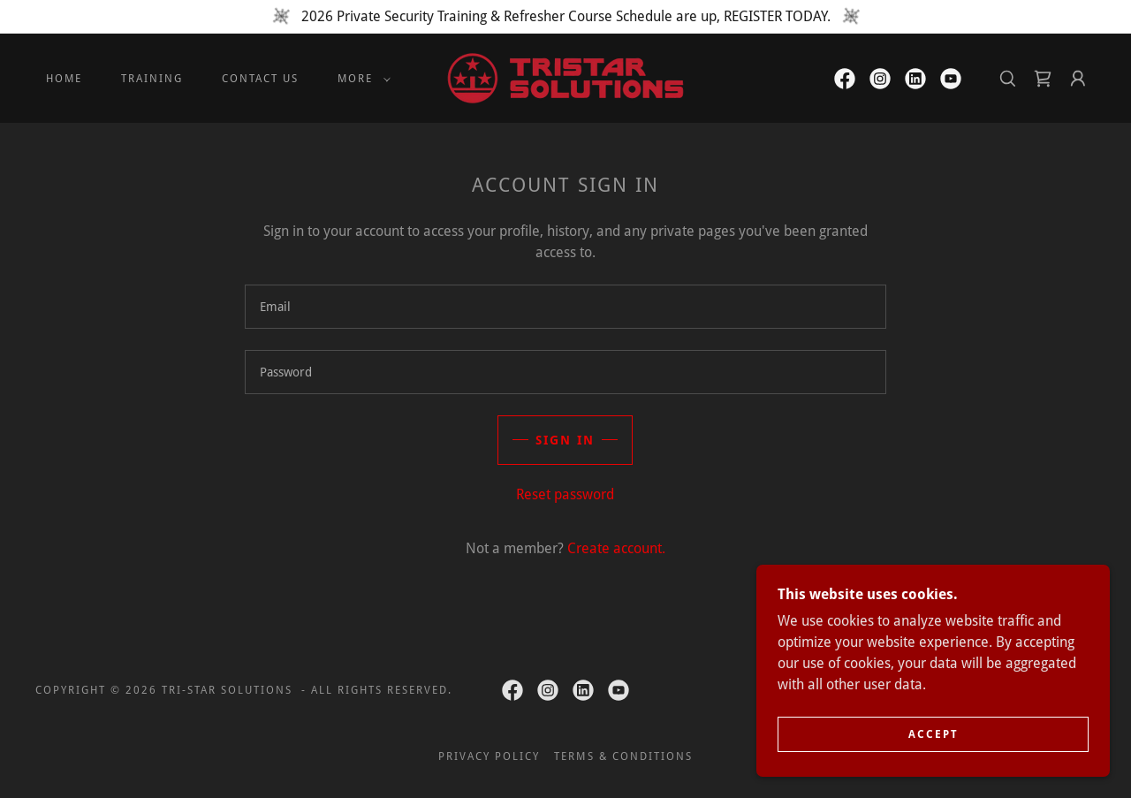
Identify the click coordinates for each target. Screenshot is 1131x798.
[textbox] (565, 307)
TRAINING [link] (152, 78)
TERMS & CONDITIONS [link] (623, 756)
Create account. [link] (616, 548)
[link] (565, 77)
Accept (933, 734)
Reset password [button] (565, 494)
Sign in (565, 440)
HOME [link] (64, 78)
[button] (360, 78)
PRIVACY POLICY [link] (489, 756)
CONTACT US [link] (260, 78)
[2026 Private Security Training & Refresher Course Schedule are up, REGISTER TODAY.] (565, 17)
